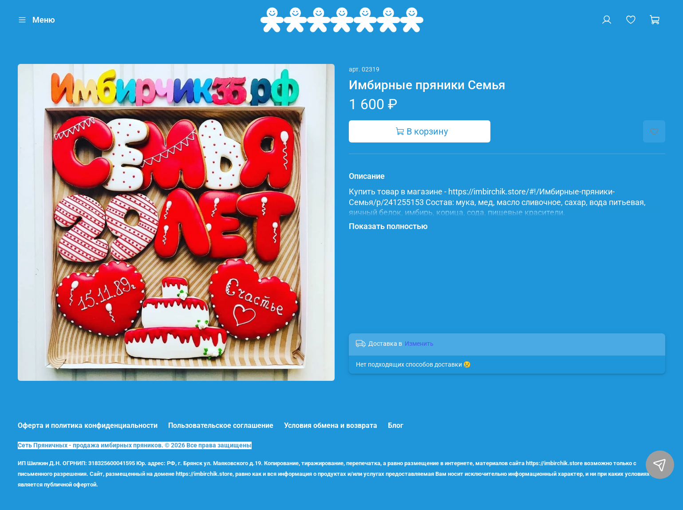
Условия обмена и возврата (330, 425)
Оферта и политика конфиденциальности (88, 425)
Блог (395, 425)
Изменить (419, 343)
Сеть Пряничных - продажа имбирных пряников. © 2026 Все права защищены (135, 445)
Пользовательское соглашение (220, 425)
